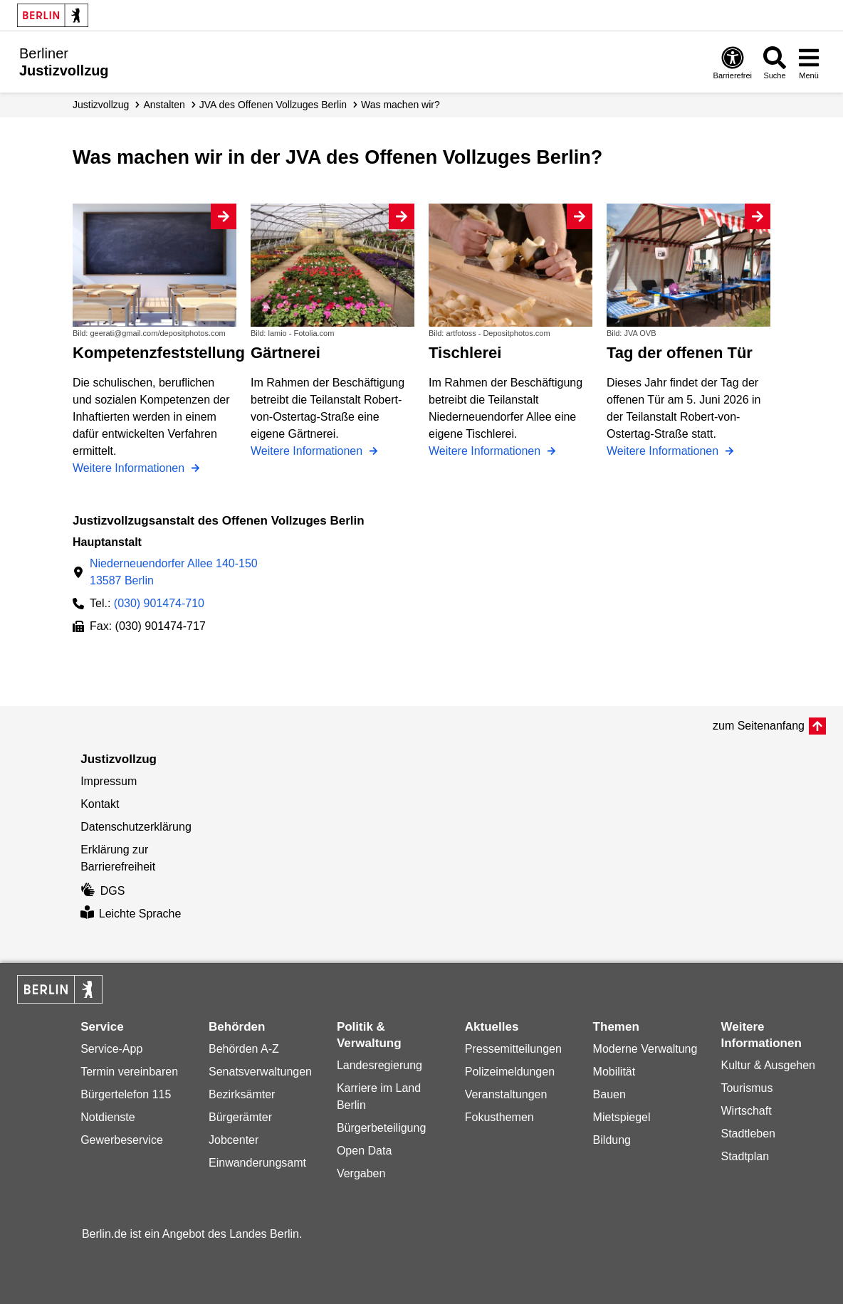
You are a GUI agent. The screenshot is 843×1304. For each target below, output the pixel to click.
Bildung (612, 1140)
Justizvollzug (101, 104)
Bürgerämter (240, 1117)
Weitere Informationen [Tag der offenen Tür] (664, 451)
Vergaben (361, 1173)
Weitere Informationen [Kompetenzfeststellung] (130, 468)
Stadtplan (745, 1156)
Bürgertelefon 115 (125, 1094)
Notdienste (107, 1117)
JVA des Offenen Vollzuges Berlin (273, 104)
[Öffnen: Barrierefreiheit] (733, 62)
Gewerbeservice (121, 1140)
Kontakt (99, 804)
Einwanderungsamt (257, 1163)
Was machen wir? (400, 104)
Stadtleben (748, 1133)
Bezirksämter (242, 1094)
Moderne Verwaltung (645, 1049)
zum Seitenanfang (759, 726)
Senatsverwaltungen (260, 1072)
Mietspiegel (622, 1117)
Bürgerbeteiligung (381, 1128)
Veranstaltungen (506, 1094)
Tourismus (747, 1088)
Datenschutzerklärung (136, 827)
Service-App (111, 1049)
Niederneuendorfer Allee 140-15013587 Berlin (174, 572)
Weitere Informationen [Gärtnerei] (308, 451)
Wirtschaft (746, 1111)
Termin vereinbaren (129, 1072)
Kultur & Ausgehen (768, 1065)
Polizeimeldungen (510, 1072)
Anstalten (163, 104)
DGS (102, 891)
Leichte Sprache (130, 914)
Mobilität (614, 1072)
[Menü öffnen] (809, 62)
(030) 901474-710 (159, 603)
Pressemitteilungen (513, 1049)
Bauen (609, 1094)
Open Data (364, 1151)
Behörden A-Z (244, 1049)
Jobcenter (233, 1140)
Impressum (108, 781)
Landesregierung (379, 1065)
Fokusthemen (499, 1117)
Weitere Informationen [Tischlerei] (486, 451)
